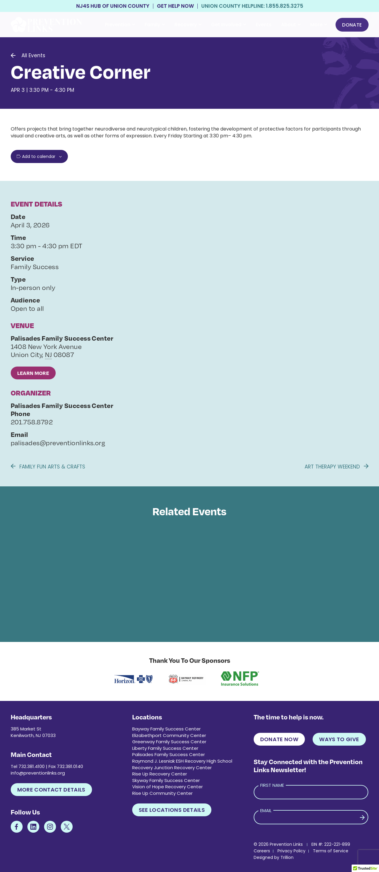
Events (264, 24)
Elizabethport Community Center (169, 735)
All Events (33, 55)
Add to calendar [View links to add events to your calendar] (38, 156)
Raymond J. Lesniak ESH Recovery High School (182, 761)
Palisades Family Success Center (168, 754)
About (291, 24)
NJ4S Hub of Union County (112, 6)
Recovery (188, 24)
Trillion (287, 857)
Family (155, 24)
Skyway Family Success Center (166, 780)
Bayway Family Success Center (166, 729)
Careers (262, 851)
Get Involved (228, 24)
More (318, 24)
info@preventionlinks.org (38, 773)
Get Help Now (175, 6)
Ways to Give (339, 739)
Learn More (33, 373)
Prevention (120, 24)
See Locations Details (172, 810)
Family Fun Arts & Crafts (48, 466)
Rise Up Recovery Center (159, 774)
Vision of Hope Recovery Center (167, 786)
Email (266, 810)
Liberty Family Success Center (165, 748)
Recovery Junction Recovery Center (172, 767)
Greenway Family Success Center (169, 741)
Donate (352, 24)
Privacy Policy (291, 851)
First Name (272, 785)
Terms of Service (330, 851)
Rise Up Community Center (162, 793)
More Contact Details (51, 789)
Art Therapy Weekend (337, 466)
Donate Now (279, 739)
